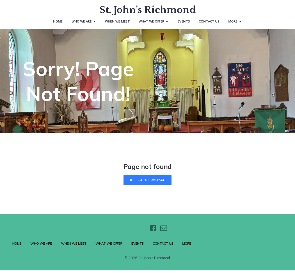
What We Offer (109, 246)
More (186, 246)
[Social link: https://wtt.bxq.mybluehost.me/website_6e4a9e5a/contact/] (165, 230)
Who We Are (41, 246)
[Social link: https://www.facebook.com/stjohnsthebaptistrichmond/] (154, 230)
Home (58, 22)
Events (184, 22)
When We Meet (117, 22)
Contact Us (209, 22)
